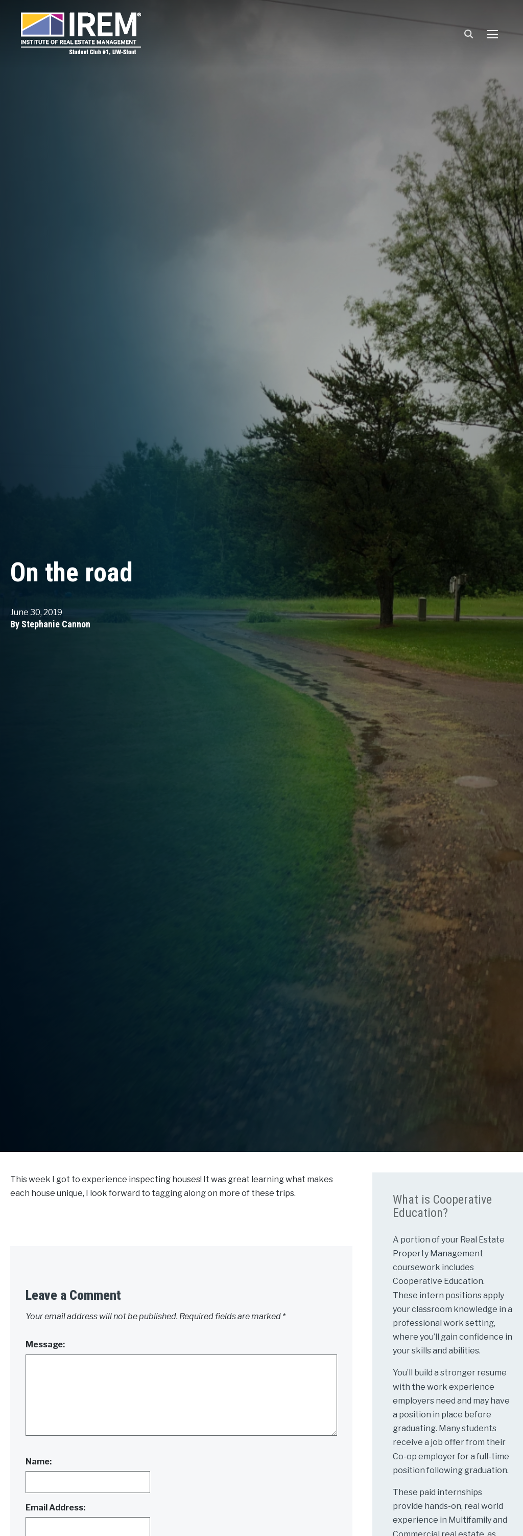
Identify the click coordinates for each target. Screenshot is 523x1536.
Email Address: (55, 1507)
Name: (39, 1461)
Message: (45, 1344)
